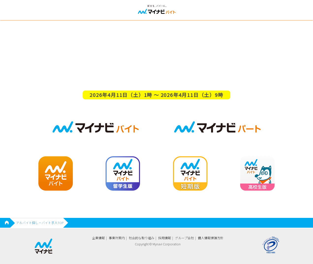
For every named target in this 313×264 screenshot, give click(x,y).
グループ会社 (184, 238)
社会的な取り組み (141, 238)
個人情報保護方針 (210, 238)
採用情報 (164, 238)
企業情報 (98, 238)
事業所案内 (117, 238)
